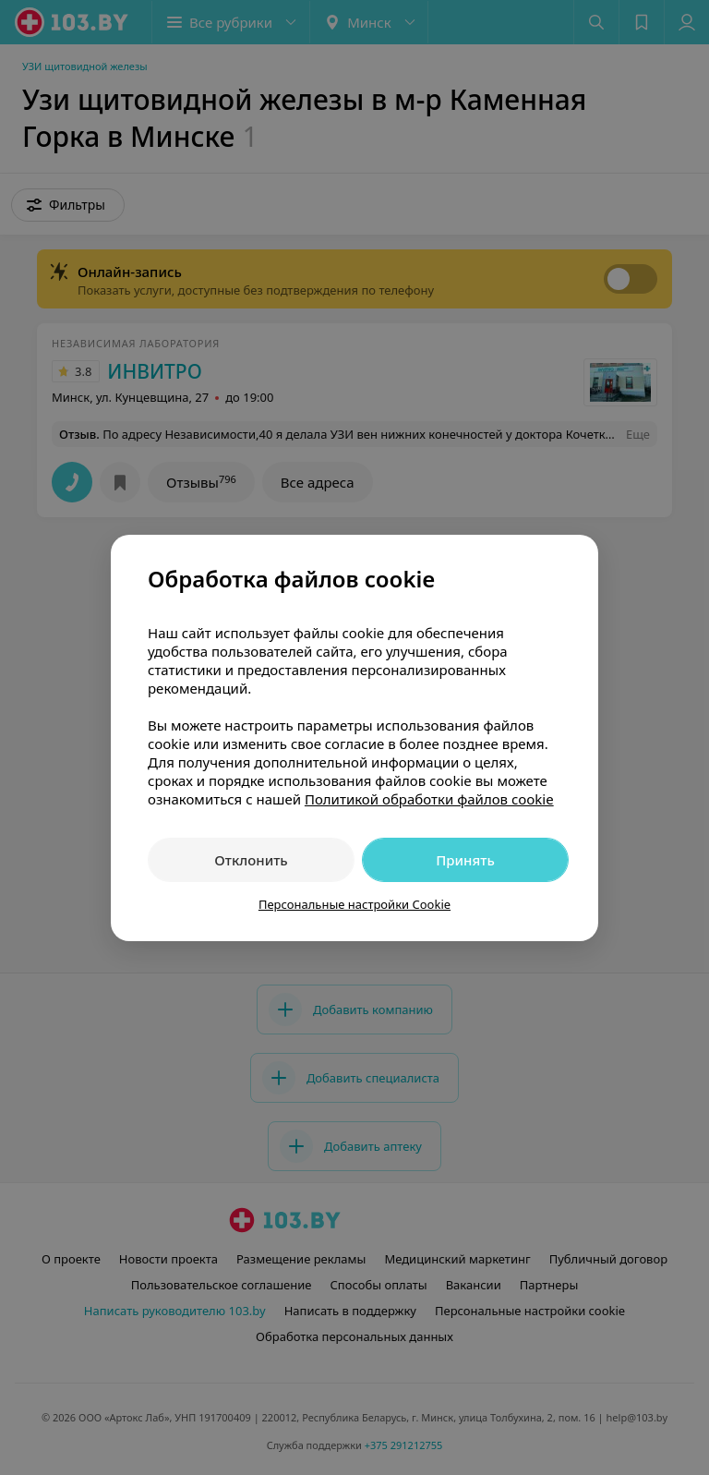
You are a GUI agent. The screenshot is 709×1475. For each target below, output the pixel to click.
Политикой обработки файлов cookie (429, 799)
